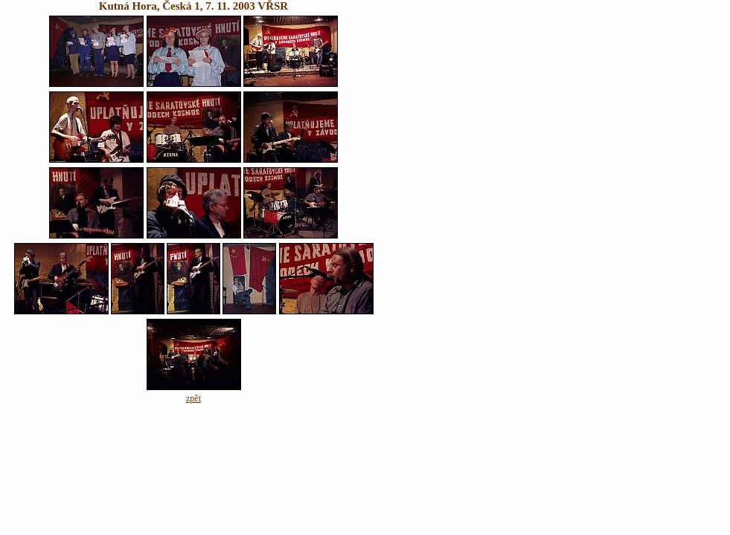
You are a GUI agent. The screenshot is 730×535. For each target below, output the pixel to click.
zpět (193, 398)
